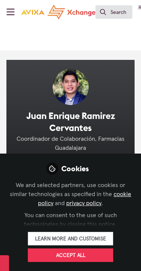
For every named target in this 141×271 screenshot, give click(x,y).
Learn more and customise (70, 239)
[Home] (58, 12)
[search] (114, 12)
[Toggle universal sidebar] (10, 12)
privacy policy (84, 203)
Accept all (70, 255)
